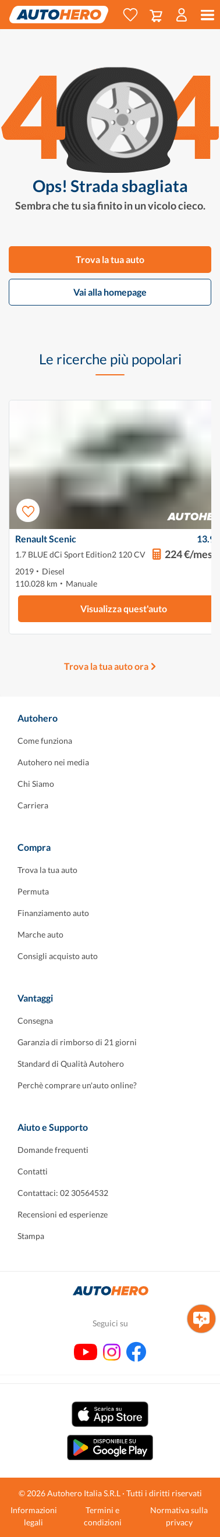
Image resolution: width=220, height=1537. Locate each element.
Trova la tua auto (110, 259)
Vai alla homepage (110, 291)
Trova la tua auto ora (106, 666)
